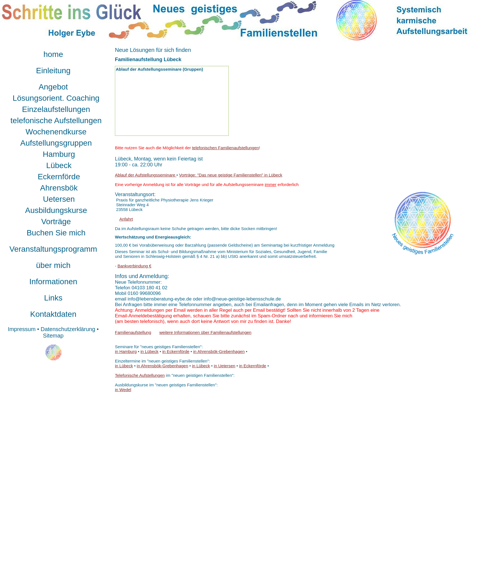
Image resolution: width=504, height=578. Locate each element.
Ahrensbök (59, 188)
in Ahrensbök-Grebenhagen (218, 351)
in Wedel (123, 389)
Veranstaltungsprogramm (53, 249)
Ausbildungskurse (56, 210)
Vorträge (56, 221)
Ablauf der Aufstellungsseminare (145, 175)
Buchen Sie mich (56, 232)
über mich (53, 265)
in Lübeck (149, 351)
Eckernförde (59, 176)
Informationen (53, 281)
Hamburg (59, 154)
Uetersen (59, 199)
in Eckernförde (175, 351)
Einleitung (53, 70)
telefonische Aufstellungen (55, 120)
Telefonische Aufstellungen (140, 375)
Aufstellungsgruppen (56, 143)
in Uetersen (224, 365)
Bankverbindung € (134, 265)
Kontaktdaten (53, 314)
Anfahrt (126, 219)
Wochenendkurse (56, 131)
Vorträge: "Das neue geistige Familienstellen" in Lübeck (230, 175)
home (53, 54)
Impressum (22, 329)
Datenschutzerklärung (68, 329)
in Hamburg (126, 351)
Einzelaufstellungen (56, 109)
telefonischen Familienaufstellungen (225, 147)
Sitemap (53, 335)
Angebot (53, 86)
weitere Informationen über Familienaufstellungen (205, 332)
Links (53, 297)
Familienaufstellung (133, 332)
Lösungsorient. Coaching (56, 98)
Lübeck (58, 165)
